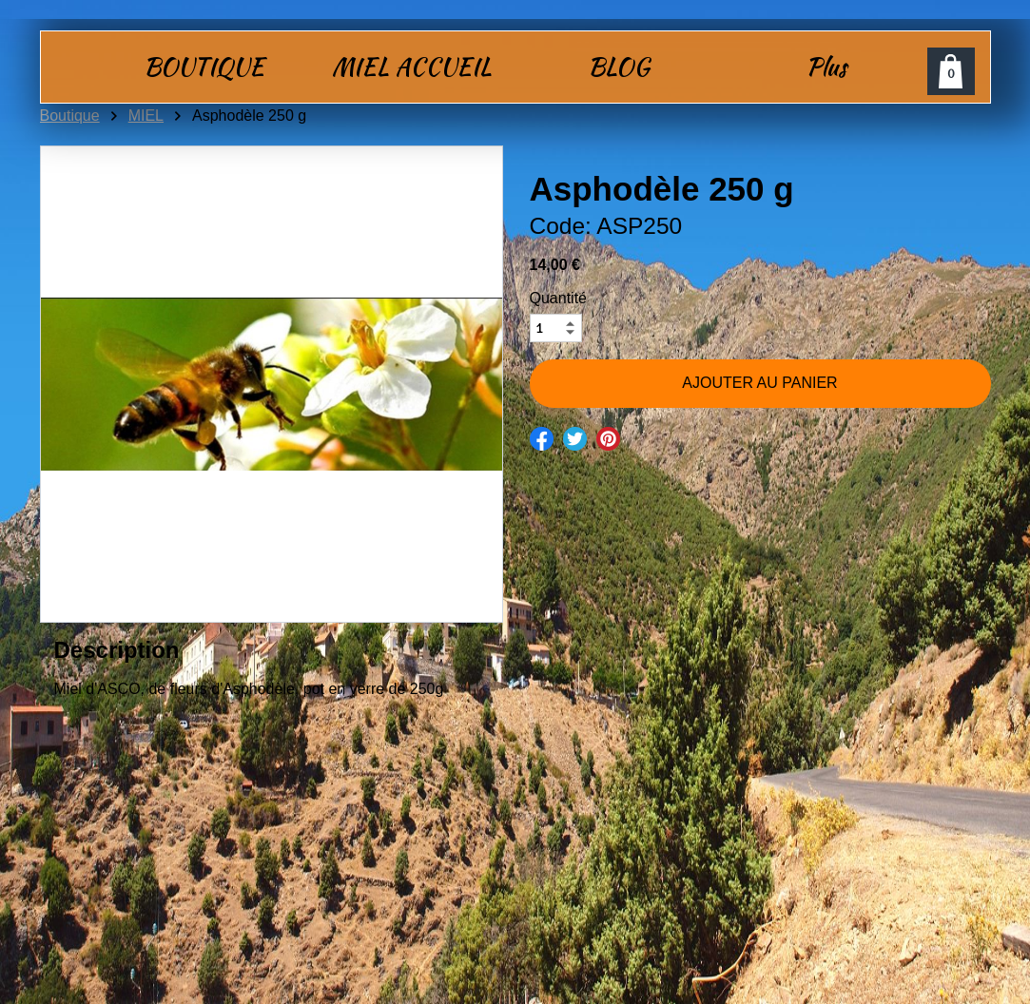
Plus (826, 66)
